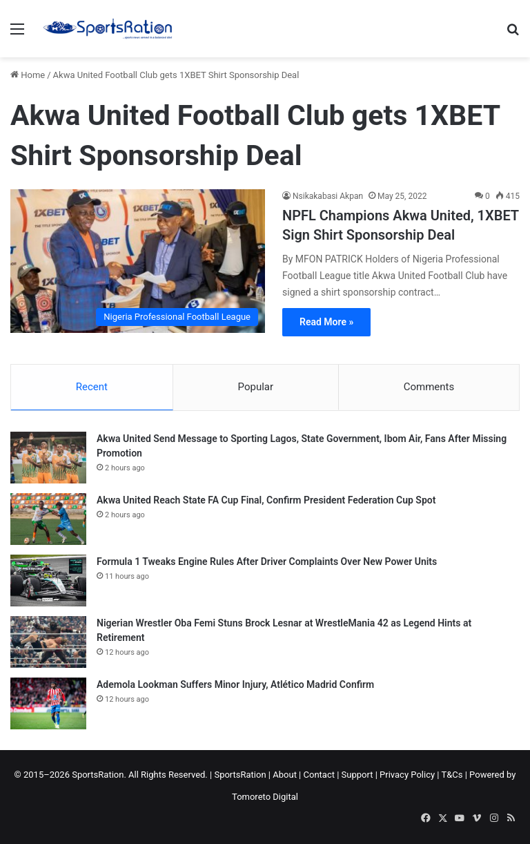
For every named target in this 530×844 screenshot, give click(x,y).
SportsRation (240, 774)
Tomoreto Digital (265, 797)
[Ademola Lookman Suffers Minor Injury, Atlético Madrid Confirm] (48, 703)
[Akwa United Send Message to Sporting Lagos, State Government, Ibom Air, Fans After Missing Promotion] (48, 457)
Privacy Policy (407, 774)
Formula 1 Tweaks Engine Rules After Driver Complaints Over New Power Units (267, 561)
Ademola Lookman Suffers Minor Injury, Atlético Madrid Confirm (235, 684)
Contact (319, 774)
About (285, 774)
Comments (429, 387)
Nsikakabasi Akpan (328, 196)
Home (27, 75)
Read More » (326, 321)
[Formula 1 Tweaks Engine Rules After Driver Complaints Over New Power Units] (48, 580)
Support (357, 774)
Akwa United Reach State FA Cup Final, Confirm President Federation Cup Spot (266, 500)
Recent (92, 387)
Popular (256, 387)
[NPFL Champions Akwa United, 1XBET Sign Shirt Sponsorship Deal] (137, 261)
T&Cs (451, 774)
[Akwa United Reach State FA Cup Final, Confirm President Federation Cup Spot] (48, 519)
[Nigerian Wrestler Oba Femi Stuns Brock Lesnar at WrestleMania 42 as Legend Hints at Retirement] (48, 642)
